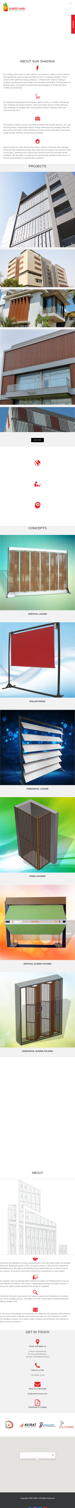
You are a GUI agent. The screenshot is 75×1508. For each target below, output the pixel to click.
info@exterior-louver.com (37, 1394)
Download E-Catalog (37, 1407)
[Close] (53, 1455)
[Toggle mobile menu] (70, 3)
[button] (37, 1462)
